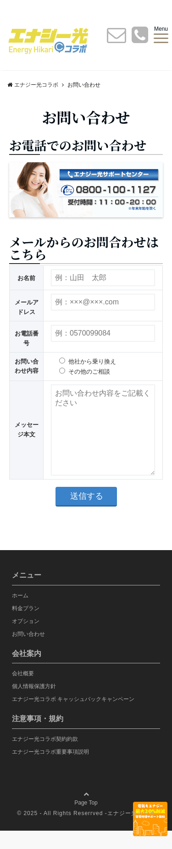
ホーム (20, 614)
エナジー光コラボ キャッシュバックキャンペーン (73, 717)
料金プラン (25, 626)
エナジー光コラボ (131, 831)
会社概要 (23, 692)
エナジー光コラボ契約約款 (45, 757)
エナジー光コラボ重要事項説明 (50, 770)
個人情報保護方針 (34, 704)
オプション (25, 639)
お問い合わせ (28, 652)
